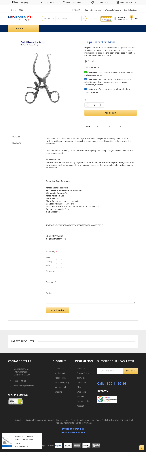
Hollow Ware (114, 420)
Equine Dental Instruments (82, 420)
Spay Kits (52, 420)
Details (16, 136)
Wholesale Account (113, 10)
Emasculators (63, 420)
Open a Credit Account (83, 403)
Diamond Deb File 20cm (24, 440)
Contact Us (59, 368)
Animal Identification (24, 420)
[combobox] (68, 18)
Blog (79, 387)
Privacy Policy (83, 373)
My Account (60, 373)
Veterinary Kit (40, 420)
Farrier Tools (101, 420)
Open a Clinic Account (93, 10)
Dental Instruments (84, 423)
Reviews (16, 142)
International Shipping (60, 389)
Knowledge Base (130, 10)
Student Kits (126, 420)
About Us (77, 10)
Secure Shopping (62, 382)
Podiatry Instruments (65, 423)
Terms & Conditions (81, 380)
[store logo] (19, 18)
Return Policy (60, 378)
